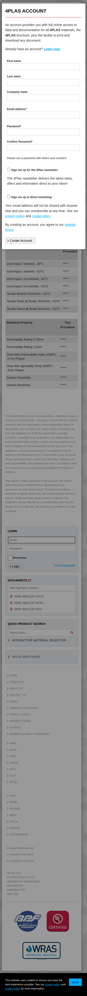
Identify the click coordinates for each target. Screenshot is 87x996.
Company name (17, 92)
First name (14, 61)
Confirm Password (19, 141)
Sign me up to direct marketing (31, 197)
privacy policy (53, 984)
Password (14, 126)
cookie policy (12, 988)
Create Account (19, 240)
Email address (17, 109)
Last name (14, 76)
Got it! (75, 982)
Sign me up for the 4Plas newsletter (34, 170)
